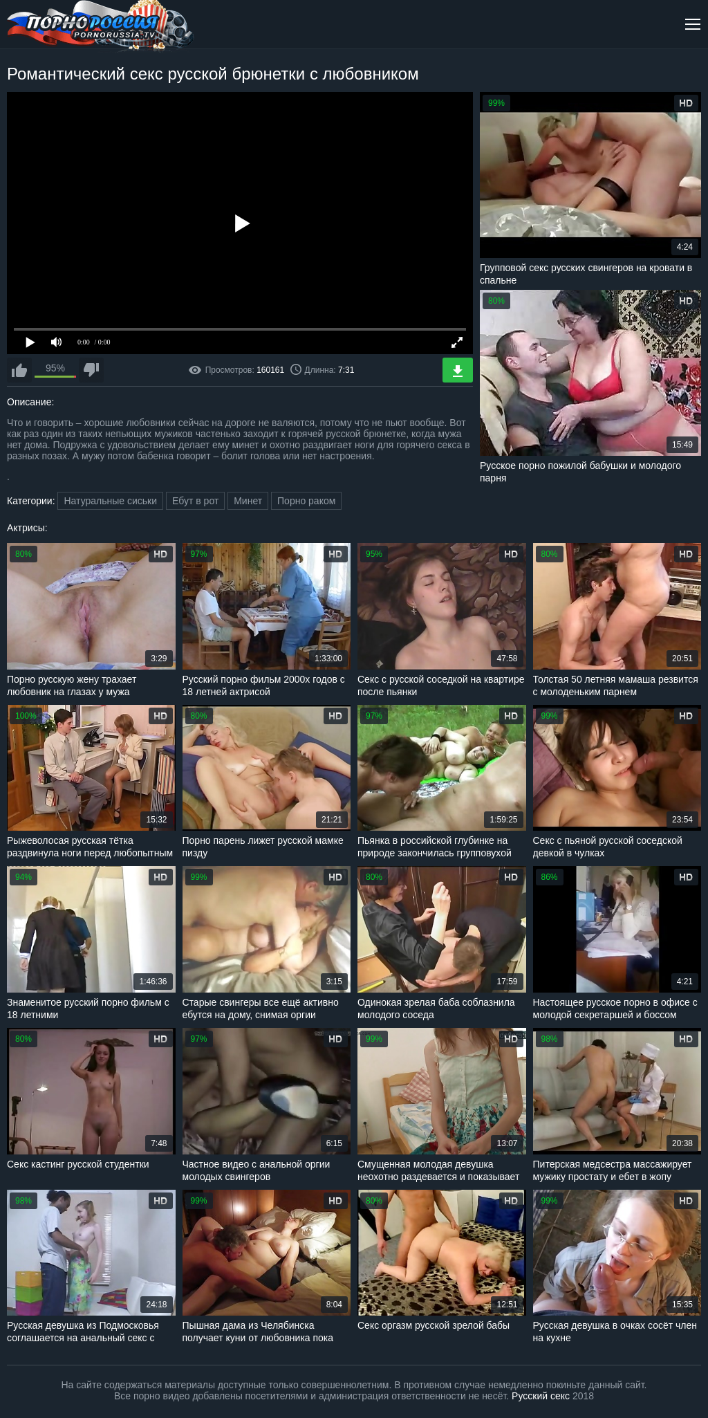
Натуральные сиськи (110, 500)
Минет (248, 500)
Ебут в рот (195, 500)
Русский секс (541, 1395)
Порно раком (306, 500)
